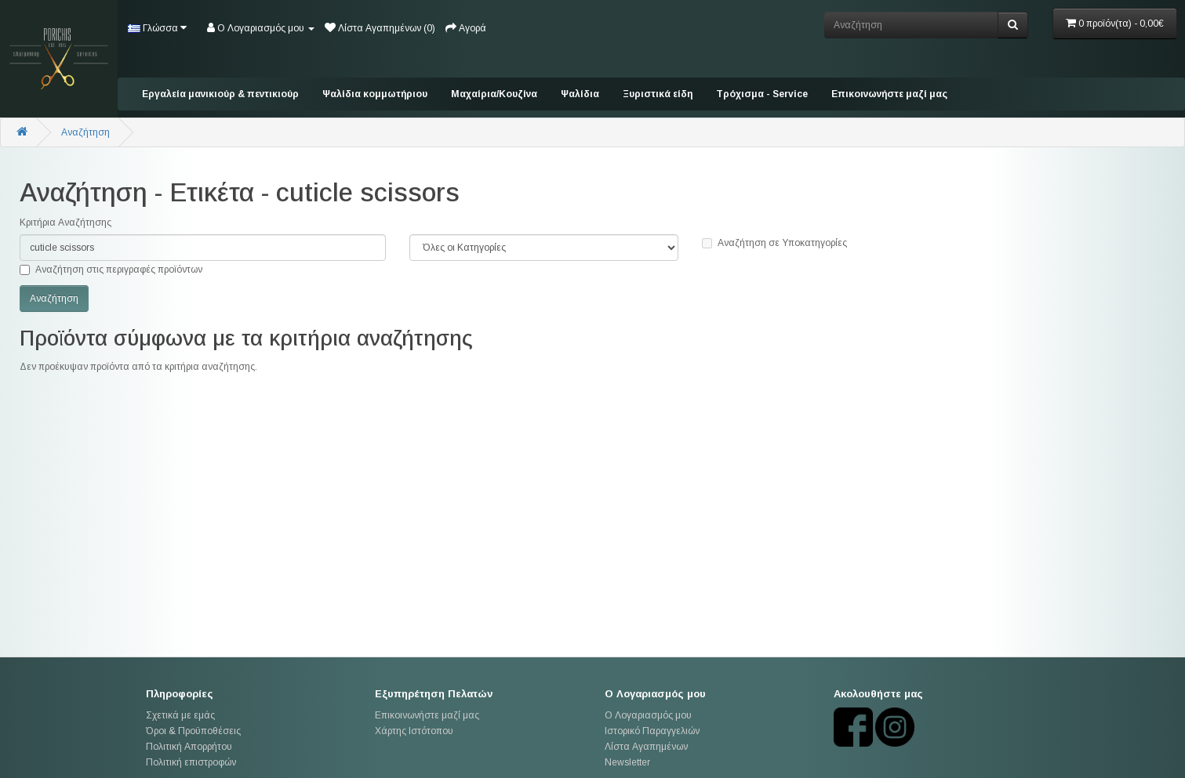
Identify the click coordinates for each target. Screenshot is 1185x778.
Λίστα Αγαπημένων (646, 746)
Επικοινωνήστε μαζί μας (889, 94)
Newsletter (627, 762)
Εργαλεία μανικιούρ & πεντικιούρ (220, 94)
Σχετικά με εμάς (180, 715)
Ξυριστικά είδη (657, 94)
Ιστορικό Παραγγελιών (652, 731)
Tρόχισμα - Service (762, 94)
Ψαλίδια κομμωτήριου (374, 94)
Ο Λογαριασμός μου (648, 715)
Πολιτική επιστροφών (191, 762)
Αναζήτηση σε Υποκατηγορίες (774, 242)
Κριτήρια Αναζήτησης (65, 222)
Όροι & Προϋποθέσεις (193, 731)
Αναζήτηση (85, 132)
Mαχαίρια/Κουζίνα (494, 94)
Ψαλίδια (580, 94)
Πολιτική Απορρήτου (189, 746)
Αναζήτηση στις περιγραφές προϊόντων (111, 269)
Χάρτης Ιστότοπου (414, 731)
